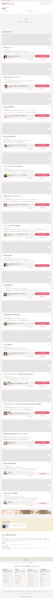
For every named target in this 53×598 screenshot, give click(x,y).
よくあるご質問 (26, 593)
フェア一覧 (42, 56)
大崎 (18, 539)
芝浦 (13, 539)
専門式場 (13, 544)
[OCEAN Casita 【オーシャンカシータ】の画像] (26, 69)
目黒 (34, 538)
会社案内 (5, 591)
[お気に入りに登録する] (48, 48)
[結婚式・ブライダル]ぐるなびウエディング (8, 562)
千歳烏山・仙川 (41, 538)
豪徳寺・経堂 (45, 538)
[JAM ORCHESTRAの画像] (26, 277)
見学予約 (42, 59)
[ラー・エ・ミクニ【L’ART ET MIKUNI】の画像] (26, 218)
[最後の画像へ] (49, 39)
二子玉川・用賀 (11, 538)
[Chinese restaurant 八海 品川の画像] (26, 485)
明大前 (48, 539)
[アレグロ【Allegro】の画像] (26, 336)
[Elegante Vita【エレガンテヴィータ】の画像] (26, 188)
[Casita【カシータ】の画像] (26, 40)
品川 (14, 538)
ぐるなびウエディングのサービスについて (43, 591)
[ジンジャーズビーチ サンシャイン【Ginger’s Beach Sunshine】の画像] (26, 366)
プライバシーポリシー (17, 591)
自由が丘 (3, 538)
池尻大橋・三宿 (41, 539)
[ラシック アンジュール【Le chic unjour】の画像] (26, 158)
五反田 (32, 538)
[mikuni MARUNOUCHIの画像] (26, 99)
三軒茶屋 (7, 538)
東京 (19, 562)
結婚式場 (16, 562)
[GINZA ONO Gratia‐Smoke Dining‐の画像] (26, 307)
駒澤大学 (45, 539)
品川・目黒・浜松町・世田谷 (24, 562)
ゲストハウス (28, 544)
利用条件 (12, 591)
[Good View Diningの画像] (26, 247)
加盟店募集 (34, 591)
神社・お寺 (17, 544)
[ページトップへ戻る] (26, 559)
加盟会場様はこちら (29, 591)
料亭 (10, 544)
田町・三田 (28, 538)
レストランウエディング (5, 544)
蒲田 (3, 539)
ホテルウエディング (22, 544)
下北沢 (37, 538)
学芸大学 (36, 539)
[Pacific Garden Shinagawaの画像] (26, 456)
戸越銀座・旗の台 (22, 539)
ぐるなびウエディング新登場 (6, 549)
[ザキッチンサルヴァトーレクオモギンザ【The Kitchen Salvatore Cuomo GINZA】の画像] (26, 396)
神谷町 (16, 539)
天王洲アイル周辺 (18, 538)
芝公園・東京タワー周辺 (8, 539)
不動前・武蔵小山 (28, 539)
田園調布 (33, 539)
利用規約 (8, 591)
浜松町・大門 (24, 538)
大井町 (49, 538)
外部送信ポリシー (23, 591)
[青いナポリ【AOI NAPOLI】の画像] (26, 129)
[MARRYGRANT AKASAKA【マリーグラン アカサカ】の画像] (26, 426)
